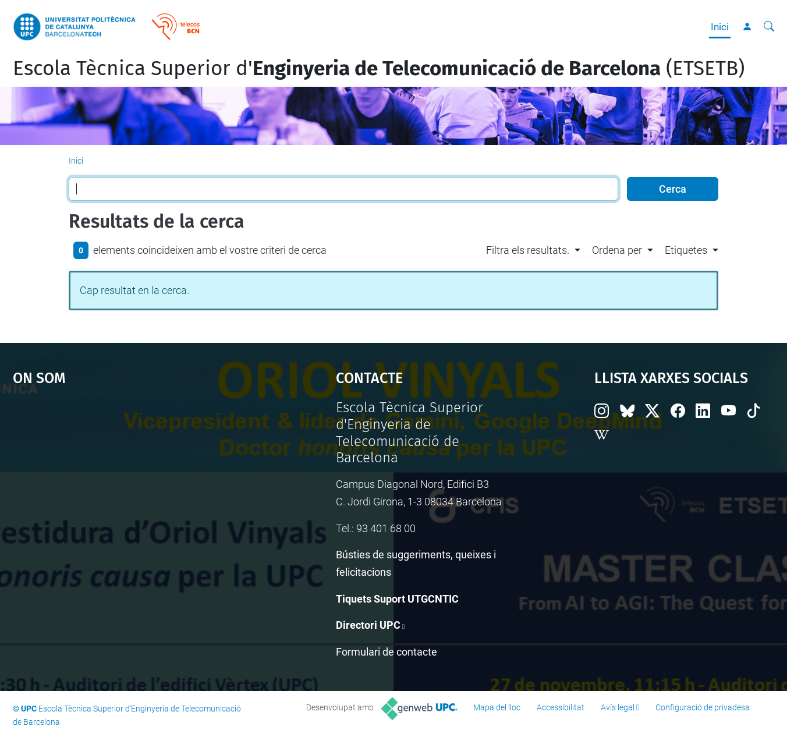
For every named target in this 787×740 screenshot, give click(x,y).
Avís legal (617, 707)
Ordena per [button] (617, 250)
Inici (720, 27)
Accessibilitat (560, 707)
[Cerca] (769, 27)
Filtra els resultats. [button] (527, 250)
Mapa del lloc (496, 707)
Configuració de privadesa (702, 707)
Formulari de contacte (386, 652)
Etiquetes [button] (686, 250)
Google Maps (135, 486)
